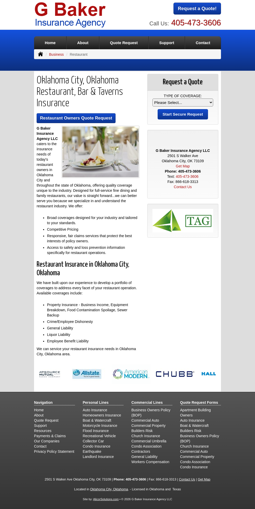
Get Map (183, 166)
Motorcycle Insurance (100, 425)
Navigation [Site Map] (43, 402)
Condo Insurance (97, 446)
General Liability (144, 457)
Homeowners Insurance (102, 415)
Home (50, 42)
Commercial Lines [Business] (147, 402)
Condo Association (146, 446)
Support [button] (166, 42)
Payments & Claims (50, 436)
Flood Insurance (96, 431)
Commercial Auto (145, 420)
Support (40, 425)
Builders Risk (142, 431)
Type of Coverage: (183, 96)
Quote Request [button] (124, 42)
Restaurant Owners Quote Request (76, 118)
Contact (203, 42)
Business (56, 54)
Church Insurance (145, 436)
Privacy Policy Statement (54, 451)
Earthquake (92, 451)
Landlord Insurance (98, 457)
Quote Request (46, 420)
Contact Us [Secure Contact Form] (183, 187)
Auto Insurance (95, 410)
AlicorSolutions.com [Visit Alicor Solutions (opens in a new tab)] (106, 499)
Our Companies (46, 441)
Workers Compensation (150, 462)
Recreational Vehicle (99, 436)
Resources (42, 431)
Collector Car (93, 441)
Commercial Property (148, 425)
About (82, 42)
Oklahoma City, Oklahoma (109, 489)
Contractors (140, 451)
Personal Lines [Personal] (96, 402)
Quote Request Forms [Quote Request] (199, 402)
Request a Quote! (197, 8)
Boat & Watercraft (97, 420)
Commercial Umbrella (148, 441)
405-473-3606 (196, 22)
